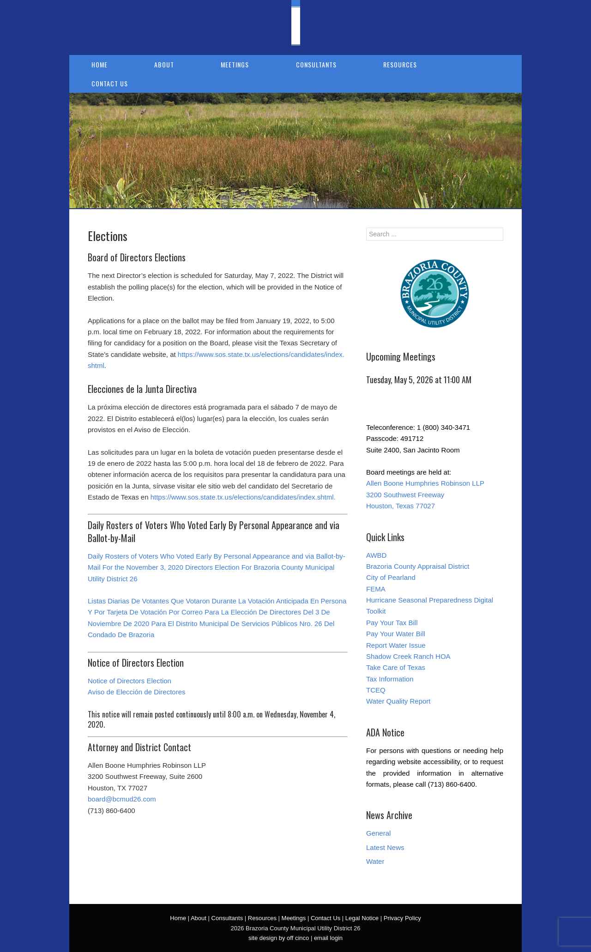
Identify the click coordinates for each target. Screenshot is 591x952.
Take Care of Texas (395, 667)
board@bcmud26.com (122, 799)
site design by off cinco (278, 937)
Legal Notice (362, 918)
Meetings (235, 64)
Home (99, 64)
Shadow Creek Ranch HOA (408, 656)
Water (375, 861)
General (378, 833)
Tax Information (390, 679)
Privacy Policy (402, 918)
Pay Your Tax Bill (391, 623)
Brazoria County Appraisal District (417, 566)
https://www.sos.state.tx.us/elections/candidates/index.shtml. (243, 497)
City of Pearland (391, 577)
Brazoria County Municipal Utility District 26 (173, 26)
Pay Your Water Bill (395, 634)
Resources (400, 64)
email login (328, 937)
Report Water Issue (396, 645)
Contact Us (109, 83)
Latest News (385, 847)
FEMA (376, 589)
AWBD (376, 555)
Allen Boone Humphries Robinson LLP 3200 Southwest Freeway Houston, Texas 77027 (425, 494)
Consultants (316, 64)
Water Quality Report (398, 701)
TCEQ (376, 690)
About (164, 64)
